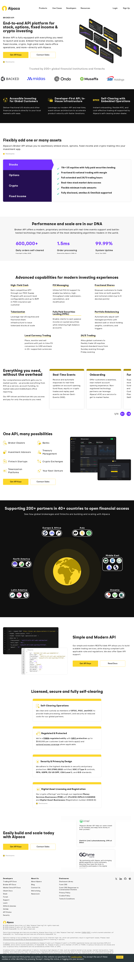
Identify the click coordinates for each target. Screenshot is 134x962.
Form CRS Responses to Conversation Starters (69, 888)
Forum (5, 897)
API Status (7, 912)
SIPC (73, 738)
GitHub (6, 909)
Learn (5, 903)
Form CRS (63, 884)
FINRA (46, 738)
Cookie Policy (64, 896)
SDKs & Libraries (9, 906)
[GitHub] (125, 879)
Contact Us (35, 888)
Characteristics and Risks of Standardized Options (23, 939)
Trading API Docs (10, 881)
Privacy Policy (64, 893)
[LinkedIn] (121, 879)
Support (6, 900)
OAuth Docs (8, 891)
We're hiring (35, 891)
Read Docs (112, 664)
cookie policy (76, 957)
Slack (5, 894)
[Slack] (130, 879)
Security (6, 915)
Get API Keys (15, 55)
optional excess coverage (47, 745)
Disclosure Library (66, 881)
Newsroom (35, 894)
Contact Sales (43, 55)
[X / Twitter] (116, 879)
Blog (33, 884)
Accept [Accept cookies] (119, 957)
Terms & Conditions (67, 899)
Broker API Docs (9, 884)
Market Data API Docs (12, 888)
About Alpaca (36, 881)
